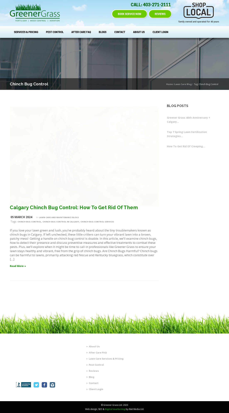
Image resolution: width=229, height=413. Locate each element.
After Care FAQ (81, 32)
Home (169, 84)
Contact (119, 32)
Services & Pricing (26, 32)
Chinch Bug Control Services (97, 221)
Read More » (18, 266)
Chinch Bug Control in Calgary (61, 221)
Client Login (160, 32)
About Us (139, 32)
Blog (90, 377)
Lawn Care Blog (183, 84)
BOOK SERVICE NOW (129, 13)
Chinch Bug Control (29, 221)
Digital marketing (115, 409)
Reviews (93, 371)
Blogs (102, 32)
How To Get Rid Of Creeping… (186, 146)
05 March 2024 (21, 217)
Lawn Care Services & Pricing (105, 358)
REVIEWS (160, 13)
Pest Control (55, 32)
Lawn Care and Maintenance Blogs (59, 217)
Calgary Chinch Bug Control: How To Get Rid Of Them (74, 207)
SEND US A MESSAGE (182, 377)
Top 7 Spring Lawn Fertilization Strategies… (187, 134)
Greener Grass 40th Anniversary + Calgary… (188, 119)
